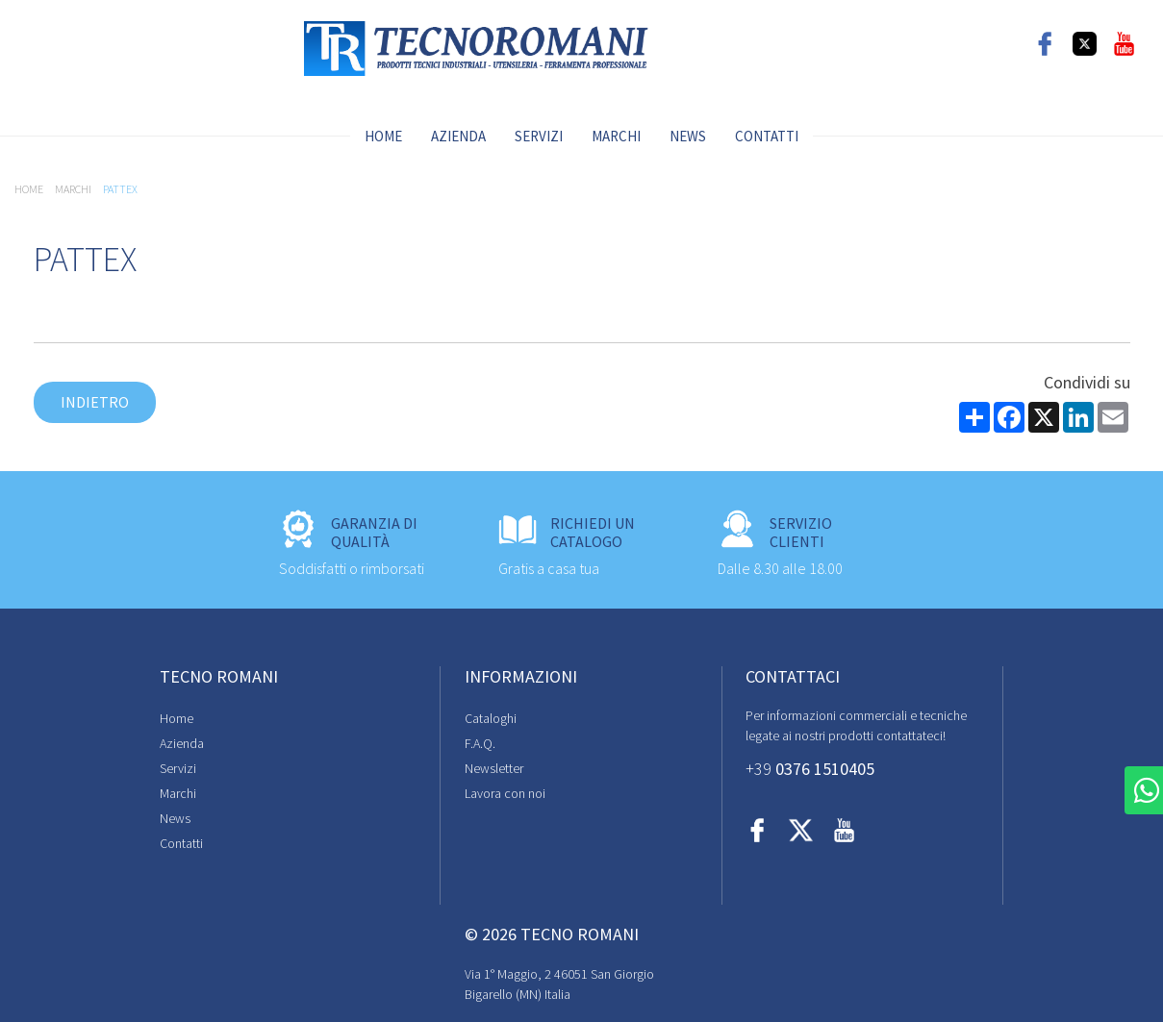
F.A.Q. (347, 744)
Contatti (766, 136)
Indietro (95, 401)
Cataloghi (358, 719)
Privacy (53, 968)
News (688, 136)
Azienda (458, 136)
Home (383, 136)
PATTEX (120, 189)
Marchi (616, 136)
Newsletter (361, 769)
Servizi (539, 136)
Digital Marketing (1062, 974)
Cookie (105, 968)
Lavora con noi (372, 794)
